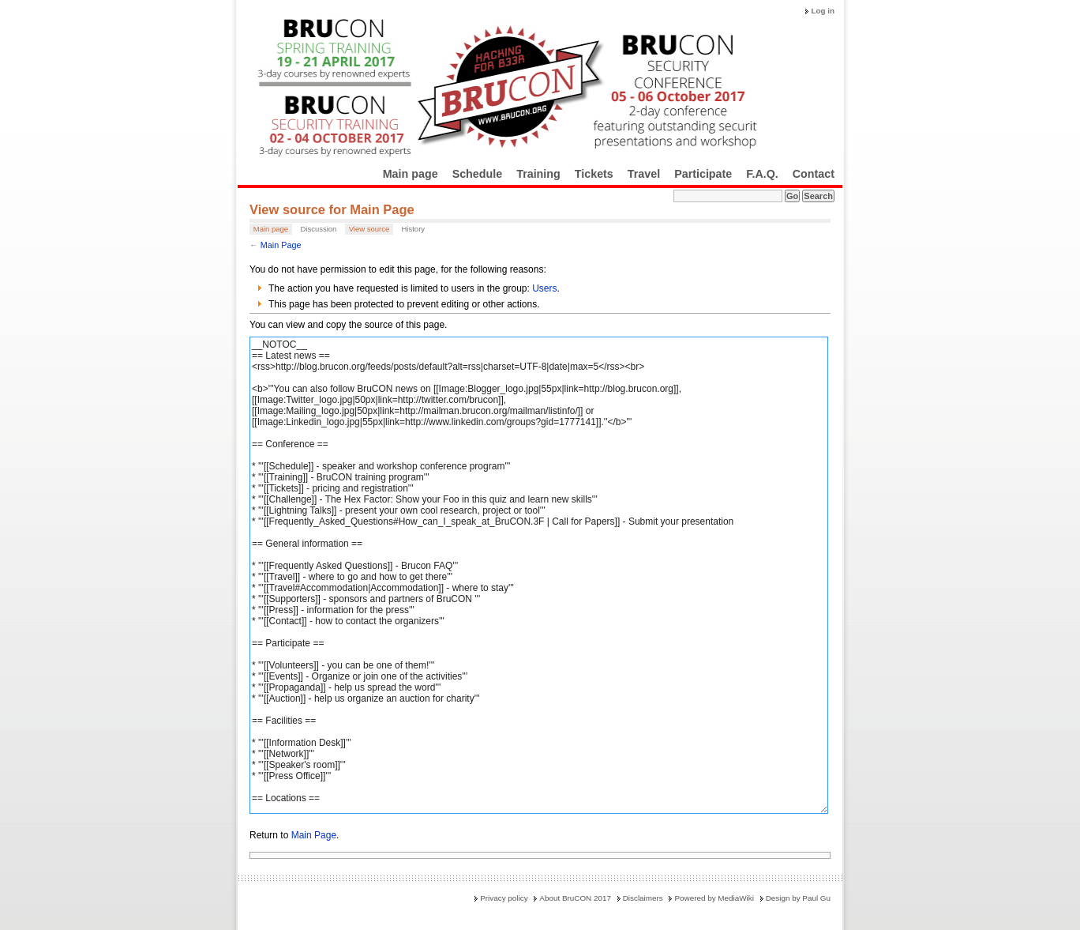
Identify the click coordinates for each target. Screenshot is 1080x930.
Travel (644, 174)
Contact (813, 174)
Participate (703, 174)
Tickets (594, 174)
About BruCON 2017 (575, 898)
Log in (822, 10)
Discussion (318, 228)
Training (538, 174)
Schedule (477, 174)
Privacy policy (503, 898)
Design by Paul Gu (798, 898)
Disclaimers (643, 898)
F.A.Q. (762, 174)
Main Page (281, 245)
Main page (410, 174)
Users (544, 288)
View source (369, 228)
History (413, 228)
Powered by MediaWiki (713, 898)
